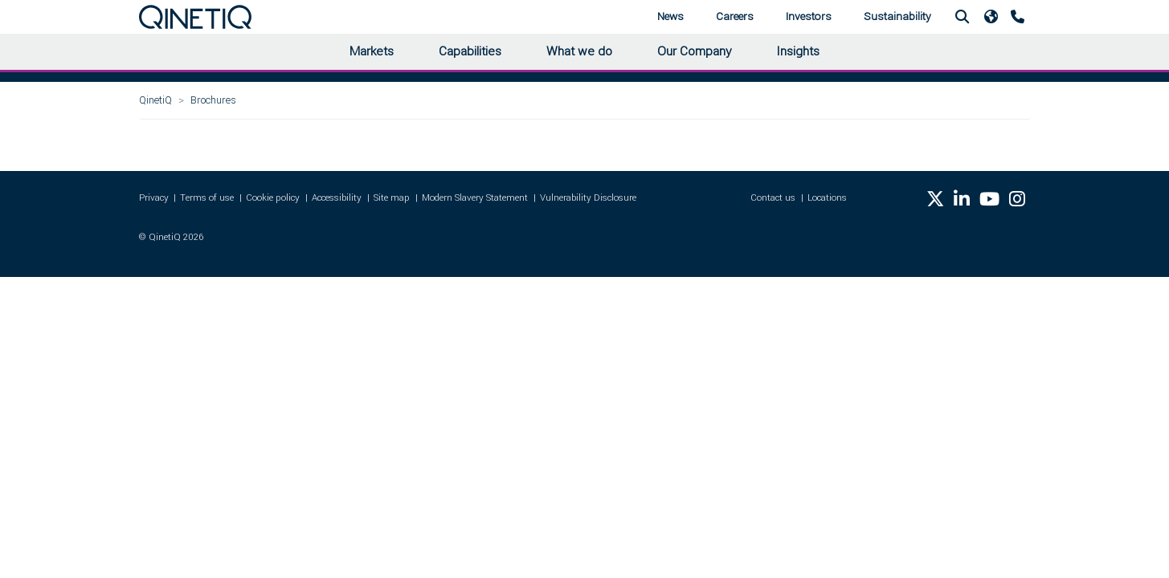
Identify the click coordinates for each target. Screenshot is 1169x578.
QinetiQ (155, 100)
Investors (809, 16)
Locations (827, 198)
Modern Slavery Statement (475, 198)
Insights (798, 51)
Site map (392, 198)
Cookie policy (273, 198)
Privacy (154, 198)
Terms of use (207, 198)
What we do (579, 51)
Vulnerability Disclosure (588, 198)
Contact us (772, 198)
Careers (735, 16)
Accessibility (337, 198)
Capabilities (470, 51)
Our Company (694, 51)
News (670, 16)
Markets (371, 51)
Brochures (213, 100)
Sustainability (897, 16)
